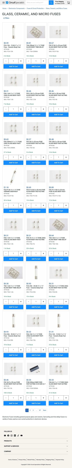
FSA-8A (54, 292)
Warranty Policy (40, 459)
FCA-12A (55, 340)
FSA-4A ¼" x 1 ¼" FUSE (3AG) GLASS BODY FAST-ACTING (58, 383)
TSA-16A (55, 244)
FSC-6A (32, 148)
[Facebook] (9, 435)
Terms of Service (12, 459)
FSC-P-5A (55, 51)
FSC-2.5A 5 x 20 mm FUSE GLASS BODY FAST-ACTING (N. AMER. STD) (35, 94)
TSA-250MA (34, 51)
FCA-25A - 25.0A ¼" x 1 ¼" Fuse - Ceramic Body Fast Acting (34, 287)
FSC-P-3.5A (33, 196)
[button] (3, 2)
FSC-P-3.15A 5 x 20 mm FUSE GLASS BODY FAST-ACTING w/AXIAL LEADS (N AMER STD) (58, 191)
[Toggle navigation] (3, 2)
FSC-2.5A (33, 99)
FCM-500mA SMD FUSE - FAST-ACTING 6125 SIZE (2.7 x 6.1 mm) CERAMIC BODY (35, 383)
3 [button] (33, 410)
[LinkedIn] (15, 435)
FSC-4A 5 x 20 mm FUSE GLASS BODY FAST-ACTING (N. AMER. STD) (58, 94)
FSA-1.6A (10, 99)
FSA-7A (32, 244)
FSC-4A (54, 99)
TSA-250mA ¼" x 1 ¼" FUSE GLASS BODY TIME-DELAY (35, 46)
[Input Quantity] (13, 61)
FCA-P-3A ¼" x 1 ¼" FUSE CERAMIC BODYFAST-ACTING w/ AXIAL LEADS (12, 191)
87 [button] (40, 410)
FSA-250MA (11, 148)
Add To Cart (13, 66)
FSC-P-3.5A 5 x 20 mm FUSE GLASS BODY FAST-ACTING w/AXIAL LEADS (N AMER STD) (35, 191)
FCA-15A (10, 51)
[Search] (37, 2)
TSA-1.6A (10, 292)
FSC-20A (55, 148)
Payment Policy (60, 459)
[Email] (5, 435)
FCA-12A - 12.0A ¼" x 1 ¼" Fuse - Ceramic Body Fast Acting (57, 335)
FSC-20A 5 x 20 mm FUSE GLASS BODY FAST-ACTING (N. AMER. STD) (58, 142)
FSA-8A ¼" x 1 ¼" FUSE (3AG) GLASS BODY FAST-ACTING (58, 287)
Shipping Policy (50, 459)
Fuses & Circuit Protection (35, 8)
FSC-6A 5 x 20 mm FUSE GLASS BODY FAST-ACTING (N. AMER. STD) (35, 142)
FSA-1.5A (10, 244)
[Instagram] (12, 435)
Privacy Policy (22, 459)
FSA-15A (33, 340)
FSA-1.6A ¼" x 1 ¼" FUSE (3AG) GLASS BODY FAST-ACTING (12, 94)
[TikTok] (19, 435)
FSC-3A (9, 388)
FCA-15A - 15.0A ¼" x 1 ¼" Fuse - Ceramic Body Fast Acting (12, 46)
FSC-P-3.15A (56, 196)
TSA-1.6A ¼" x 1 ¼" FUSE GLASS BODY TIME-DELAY (12, 287)
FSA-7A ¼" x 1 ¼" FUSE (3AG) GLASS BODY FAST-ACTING (35, 238)
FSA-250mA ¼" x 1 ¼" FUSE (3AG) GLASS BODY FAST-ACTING (13, 142)
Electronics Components (17, 8)
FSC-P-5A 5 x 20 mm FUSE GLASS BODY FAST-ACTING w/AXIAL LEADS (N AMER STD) (58, 46)
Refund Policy (31, 459)
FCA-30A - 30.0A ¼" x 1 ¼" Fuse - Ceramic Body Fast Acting (12, 335)
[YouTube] (22, 435)
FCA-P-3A (10, 196)
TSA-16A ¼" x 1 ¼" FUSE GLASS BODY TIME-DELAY (57, 238)
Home (4, 8)
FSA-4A (54, 388)
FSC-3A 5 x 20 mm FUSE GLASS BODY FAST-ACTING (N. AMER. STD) (13, 383)
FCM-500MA (34, 388)
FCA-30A (10, 340)
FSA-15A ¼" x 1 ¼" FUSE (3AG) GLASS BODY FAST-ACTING (34, 335)
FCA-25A (33, 292)
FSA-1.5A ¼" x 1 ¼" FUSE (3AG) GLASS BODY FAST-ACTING (12, 239)
